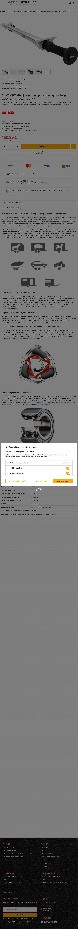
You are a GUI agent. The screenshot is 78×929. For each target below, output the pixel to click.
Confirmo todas (62, 481)
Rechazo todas (41, 481)
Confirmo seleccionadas (17, 481)
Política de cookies (49, 455)
